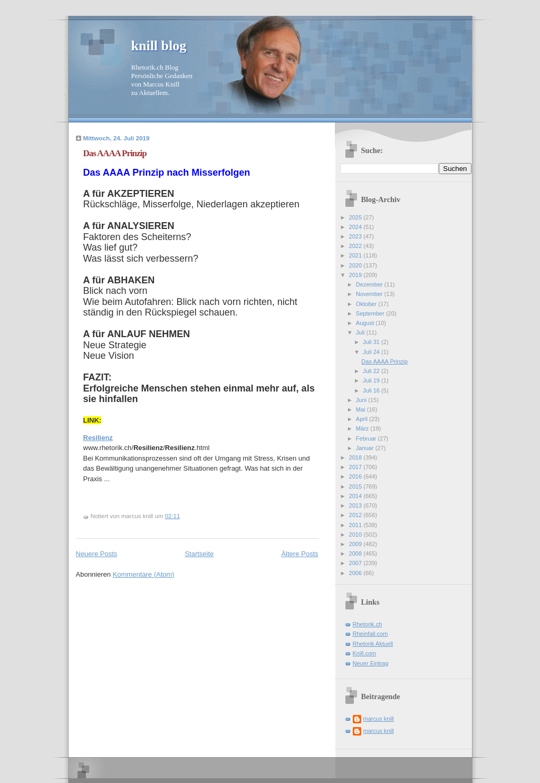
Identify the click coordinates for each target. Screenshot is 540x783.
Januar (365, 448)
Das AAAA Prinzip (115, 153)
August (365, 323)
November (370, 294)
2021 (356, 255)
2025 (356, 217)
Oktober (367, 304)
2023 (356, 236)
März (363, 428)
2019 (356, 275)
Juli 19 (372, 380)
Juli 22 (372, 371)
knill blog (159, 45)
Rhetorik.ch (367, 624)
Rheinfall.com (370, 634)
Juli (361, 332)
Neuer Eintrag (371, 663)
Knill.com (365, 653)
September (371, 313)
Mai (361, 409)
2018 (356, 457)
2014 (356, 496)
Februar (367, 438)
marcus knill (378, 718)
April (362, 419)
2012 (356, 515)
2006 (356, 573)
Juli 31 (372, 342)
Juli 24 (372, 352)
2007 (356, 563)
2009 (356, 544)
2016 (356, 476)
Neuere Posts (97, 554)
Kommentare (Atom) (144, 574)
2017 (356, 467)
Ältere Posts (299, 554)
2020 (356, 265)
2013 (356, 505)
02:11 (172, 516)
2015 (356, 486)
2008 (356, 553)
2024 (356, 227)
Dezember (370, 284)
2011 (356, 525)
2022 (356, 246)
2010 (356, 534)
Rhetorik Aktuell (373, 644)
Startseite (199, 554)
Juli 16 (372, 390)
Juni (362, 400)
